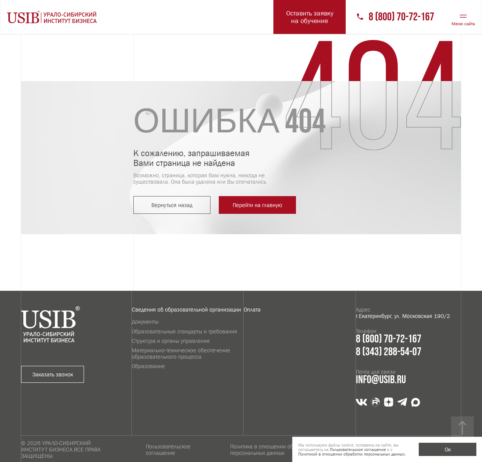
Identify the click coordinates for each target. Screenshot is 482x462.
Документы (145, 321)
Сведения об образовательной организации (186, 309)
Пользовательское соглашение (168, 449)
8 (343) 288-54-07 (388, 352)
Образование (148, 366)
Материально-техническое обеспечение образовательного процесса (181, 353)
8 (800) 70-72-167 (401, 17)
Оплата (252, 309)
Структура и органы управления (171, 341)
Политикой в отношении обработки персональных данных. (352, 454)
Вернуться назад (171, 205)
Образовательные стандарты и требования (184, 331)
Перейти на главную (257, 205)
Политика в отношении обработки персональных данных (271, 449)
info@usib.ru (381, 380)
